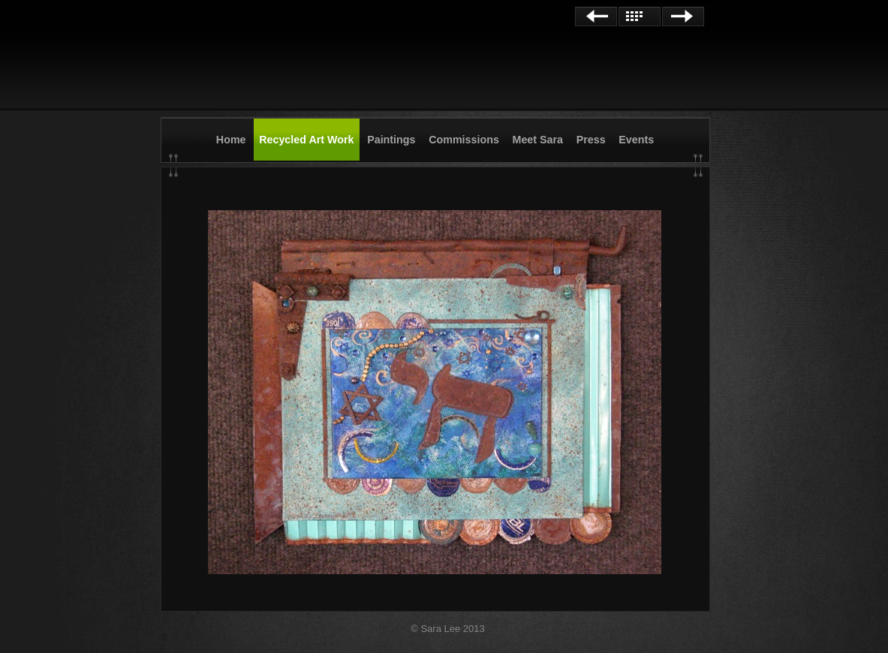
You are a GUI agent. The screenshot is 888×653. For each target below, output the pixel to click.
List (640, 16)
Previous (596, 16)
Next (683, 16)
